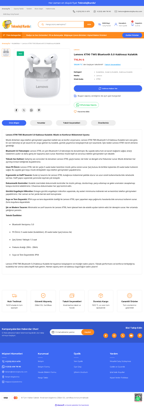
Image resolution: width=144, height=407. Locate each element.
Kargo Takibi (43, 378)
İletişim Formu (44, 367)
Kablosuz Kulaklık (127, 72)
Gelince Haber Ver (108, 88)
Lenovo (99, 76)
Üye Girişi (77, 367)
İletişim (41, 361)
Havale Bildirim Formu (47, 372)
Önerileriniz (103, 123)
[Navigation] (12, 35)
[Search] (66, 24)
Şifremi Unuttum (81, 372)
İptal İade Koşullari (117, 372)
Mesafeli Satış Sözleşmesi (120, 361)
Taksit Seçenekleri (71, 123)
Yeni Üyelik (78, 361)
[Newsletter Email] (72, 332)
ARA (89, 24)
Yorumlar (41, 123)
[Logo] (16, 24)
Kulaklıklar (100, 72)
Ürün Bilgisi (14, 123)
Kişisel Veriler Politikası (119, 378)
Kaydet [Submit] (88, 332)
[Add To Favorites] (81, 111)
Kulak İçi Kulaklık (112, 72)
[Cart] (136, 24)
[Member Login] (104, 24)
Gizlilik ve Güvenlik (117, 367)
